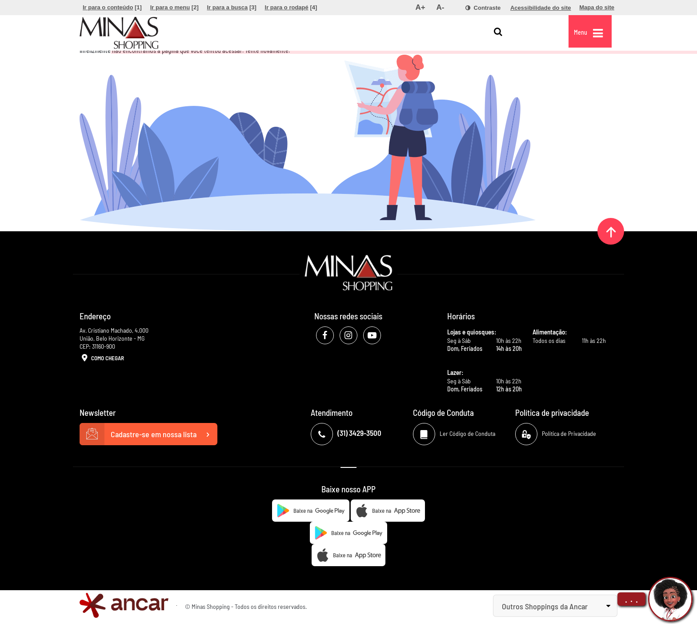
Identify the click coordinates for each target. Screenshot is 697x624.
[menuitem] (112, 7)
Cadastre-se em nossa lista (148, 434)
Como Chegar (102, 358)
